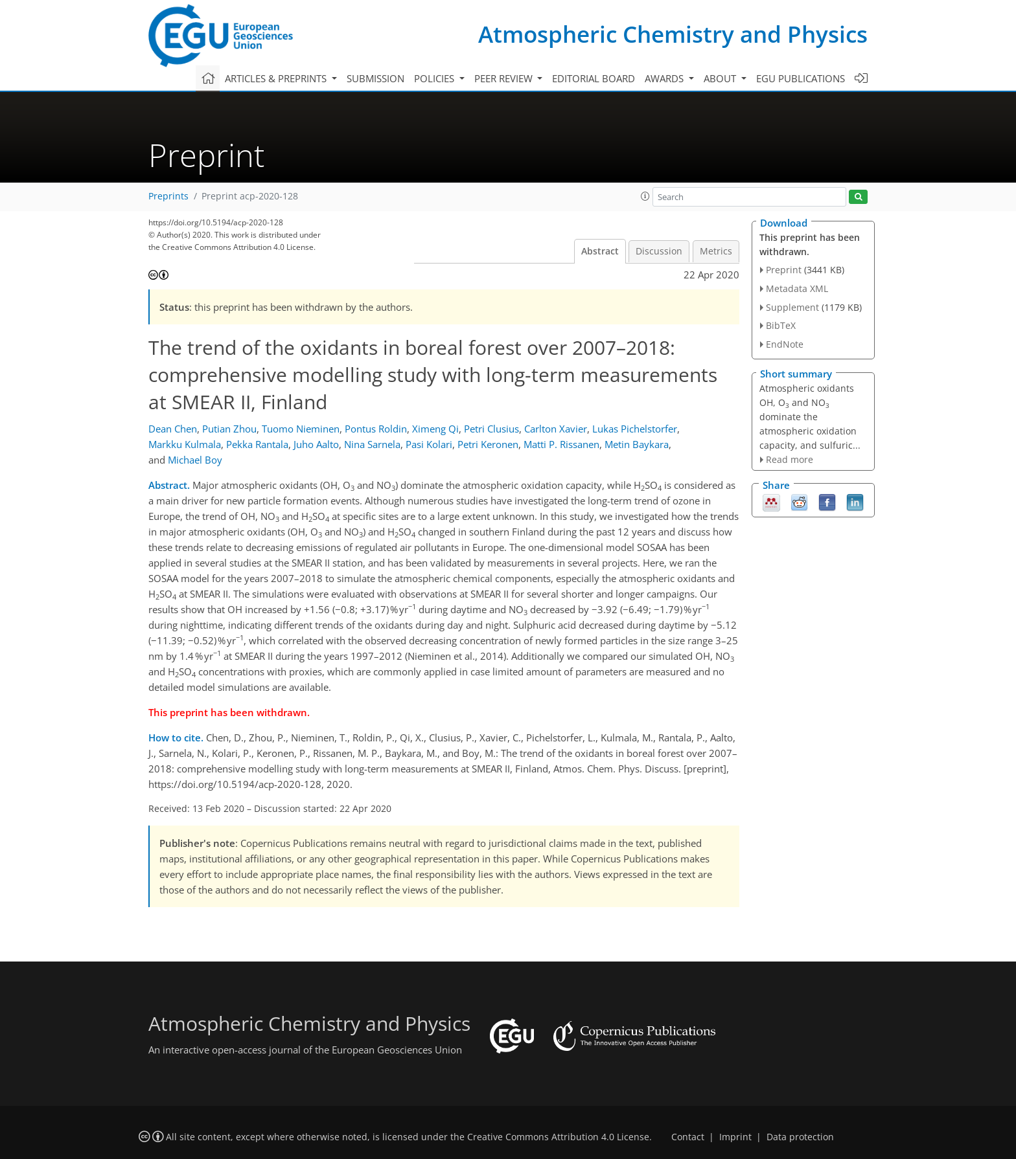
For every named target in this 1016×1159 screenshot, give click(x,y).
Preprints (168, 196)
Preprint (784, 270)
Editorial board (593, 78)
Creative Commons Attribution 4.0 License (558, 1137)
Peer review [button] (504, 78)
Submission (375, 78)
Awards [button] (665, 78)
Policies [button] (435, 78)
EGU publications (800, 78)
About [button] (721, 78)
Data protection (800, 1137)
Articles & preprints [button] (277, 78)
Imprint (735, 1137)
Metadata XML (797, 288)
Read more (789, 459)
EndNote (784, 344)
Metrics (716, 251)
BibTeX (781, 325)
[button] (645, 196)
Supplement (792, 307)
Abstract (600, 251)
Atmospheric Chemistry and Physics (673, 34)
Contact (687, 1137)
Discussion (659, 251)
